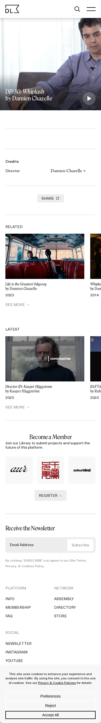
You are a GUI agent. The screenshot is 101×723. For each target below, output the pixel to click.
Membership (18, 608)
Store (60, 616)
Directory (65, 608)
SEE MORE (15, 305)
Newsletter (18, 644)
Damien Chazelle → (68, 171)
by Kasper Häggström (44, 389)
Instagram (16, 652)
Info (10, 599)
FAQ (9, 616)
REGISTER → (50, 496)
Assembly (64, 599)
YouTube (14, 661)
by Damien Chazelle (44, 286)
